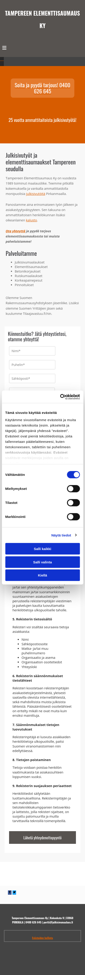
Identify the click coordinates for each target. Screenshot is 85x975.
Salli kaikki (42, 549)
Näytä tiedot (61, 535)
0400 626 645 (33, 928)
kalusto (31, 220)
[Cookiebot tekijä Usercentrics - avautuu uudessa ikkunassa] (60, 397)
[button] (42, 88)
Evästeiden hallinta (42, 944)
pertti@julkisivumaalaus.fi (58, 928)
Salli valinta (42, 562)
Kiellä (42, 575)
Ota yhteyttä (15, 231)
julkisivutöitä (35, 194)
